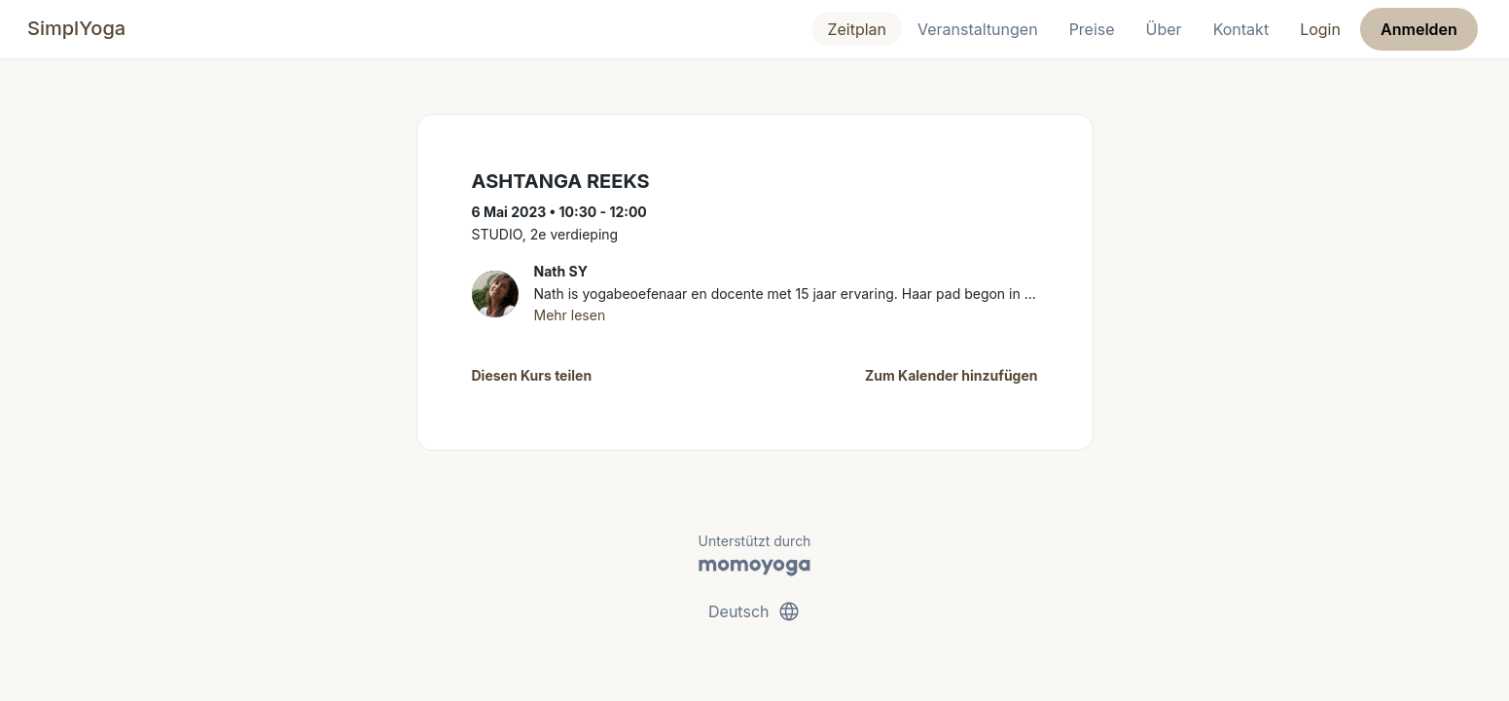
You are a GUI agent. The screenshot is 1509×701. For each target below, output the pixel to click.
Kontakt (1241, 29)
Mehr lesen (570, 315)
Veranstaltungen (977, 29)
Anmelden (1419, 29)
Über (1164, 29)
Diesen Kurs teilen (532, 375)
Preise (1092, 29)
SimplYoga (76, 28)
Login (1320, 29)
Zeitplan (856, 29)
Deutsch (754, 611)
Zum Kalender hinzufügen (951, 375)
